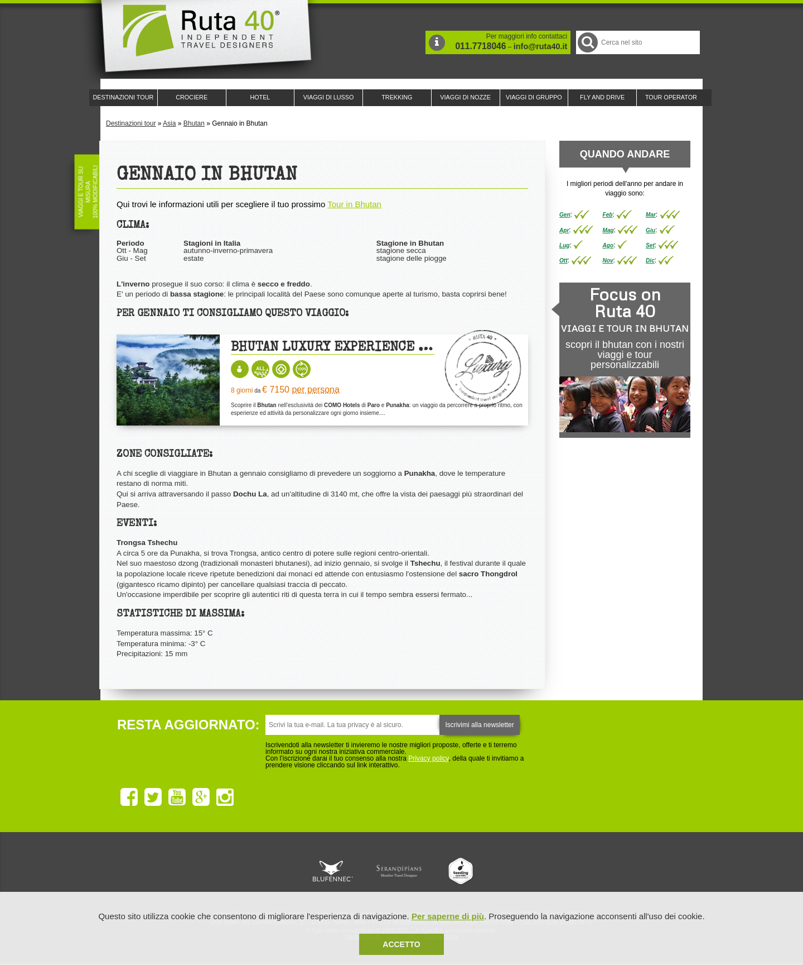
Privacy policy (428, 758)
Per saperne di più (448, 916)
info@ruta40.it (540, 46)
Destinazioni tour (131, 123)
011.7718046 (480, 46)
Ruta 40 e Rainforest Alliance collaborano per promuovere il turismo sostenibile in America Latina (337, 871)
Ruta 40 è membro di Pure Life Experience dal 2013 (399, 871)
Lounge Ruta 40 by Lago (524, 871)
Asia (169, 123)
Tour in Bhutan (354, 204)
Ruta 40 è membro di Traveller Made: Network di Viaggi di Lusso (274, 871)
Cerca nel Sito (587, 42)
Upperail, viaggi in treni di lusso (462, 871)
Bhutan (194, 123)
